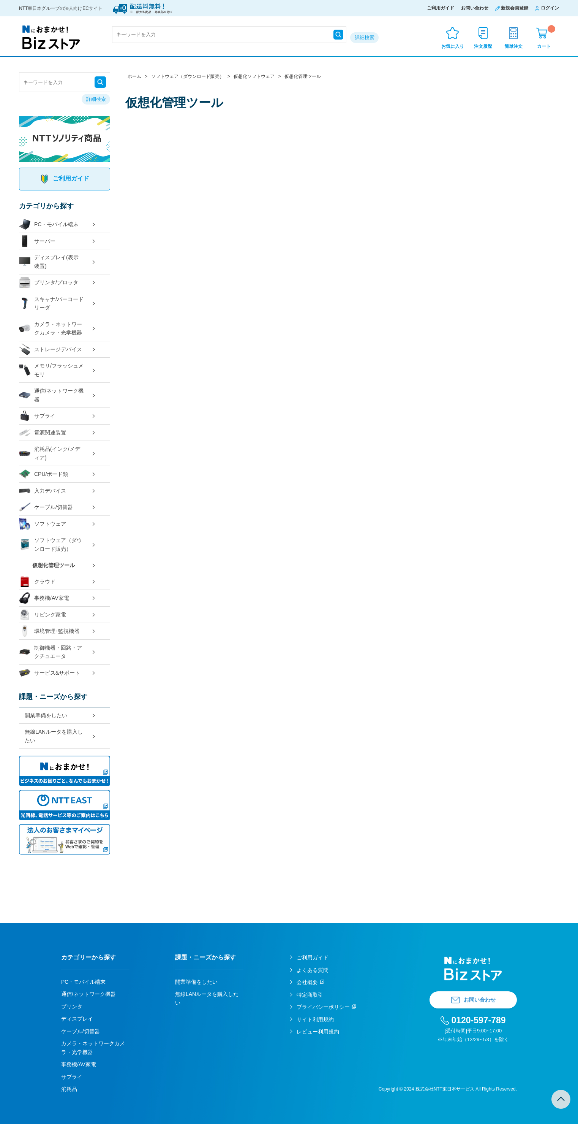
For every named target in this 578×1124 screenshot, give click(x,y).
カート (546, 37)
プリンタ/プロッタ (48, 282)
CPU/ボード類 (43, 474)
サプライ (37, 416)
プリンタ (71, 1007)
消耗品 (69, 1089)
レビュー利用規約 (318, 1032)
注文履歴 (483, 46)
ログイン (550, 8)
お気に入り (452, 46)
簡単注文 (513, 46)
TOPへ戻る (560, 1099)
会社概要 (307, 982)
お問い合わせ (474, 8)
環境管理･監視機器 (49, 631)
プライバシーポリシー (323, 1007)
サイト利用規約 (315, 1019)
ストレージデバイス (50, 349)
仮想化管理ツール (53, 565)
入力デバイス (42, 491)
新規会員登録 (514, 8)
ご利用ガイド (440, 8)
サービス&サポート (49, 673)
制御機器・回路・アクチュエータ (50, 652)
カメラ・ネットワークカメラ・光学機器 (50, 328)
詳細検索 (364, 37)
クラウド (37, 582)
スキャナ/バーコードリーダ (51, 303)
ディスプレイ (77, 1019)
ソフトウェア (42, 524)
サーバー (37, 241)
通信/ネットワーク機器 (51, 395)
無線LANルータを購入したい (54, 736)
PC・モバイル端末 (49, 224)
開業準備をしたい (46, 715)
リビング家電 (42, 615)
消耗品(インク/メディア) (49, 453)
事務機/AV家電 (44, 598)
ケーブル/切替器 (46, 507)
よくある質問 (312, 970)
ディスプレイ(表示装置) (49, 261)
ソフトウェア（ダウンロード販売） (50, 544)
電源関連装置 (42, 433)
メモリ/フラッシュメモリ (51, 370)
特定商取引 (310, 995)
